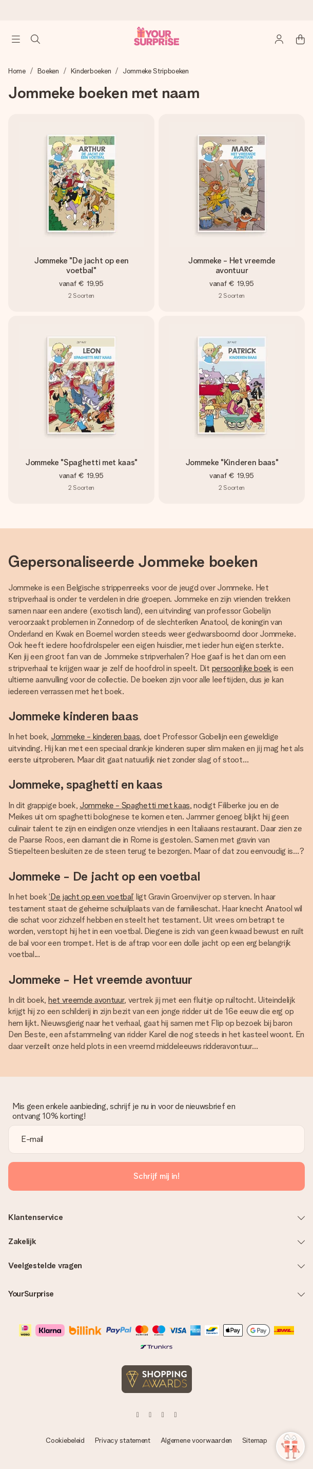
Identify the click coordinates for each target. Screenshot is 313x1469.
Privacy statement (122, 1440)
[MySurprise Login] (274, 39)
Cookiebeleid (65, 1440)
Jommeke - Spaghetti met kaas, (136, 805)
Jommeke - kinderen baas (95, 736)
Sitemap (254, 1440)
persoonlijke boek (242, 668)
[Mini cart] (294, 39)
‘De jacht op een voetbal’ (91, 897)
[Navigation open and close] (16, 39)
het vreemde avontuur (86, 1000)
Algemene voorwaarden (196, 1440)
